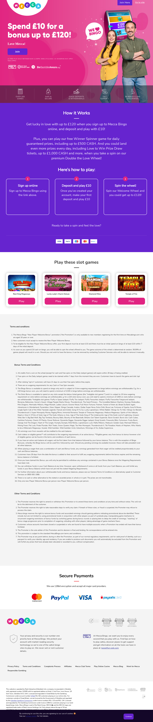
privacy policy (31, 716)
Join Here (125, 2)
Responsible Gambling (17, 670)
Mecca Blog (118, 666)
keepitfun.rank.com (110, 648)
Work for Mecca (133, 666)
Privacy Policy (13, 666)
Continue (128, 717)
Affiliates (68, 666)
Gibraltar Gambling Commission (22, 701)
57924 (33, 696)
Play (21, 301)
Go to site (140, 2)
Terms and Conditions (32, 666)
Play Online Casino (102, 666)
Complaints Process (52, 666)
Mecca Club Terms (82, 666)
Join (17, 51)
